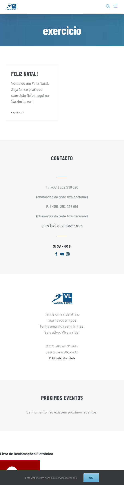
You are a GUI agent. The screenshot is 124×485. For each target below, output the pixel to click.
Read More (16, 112)
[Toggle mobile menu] (116, 6)
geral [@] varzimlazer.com (62, 224)
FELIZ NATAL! (24, 73)
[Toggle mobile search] (108, 6)
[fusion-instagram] (68, 252)
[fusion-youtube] (62, 252)
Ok (91, 477)
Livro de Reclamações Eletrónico (26, 452)
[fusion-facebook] (56, 252)
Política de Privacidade (62, 356)
